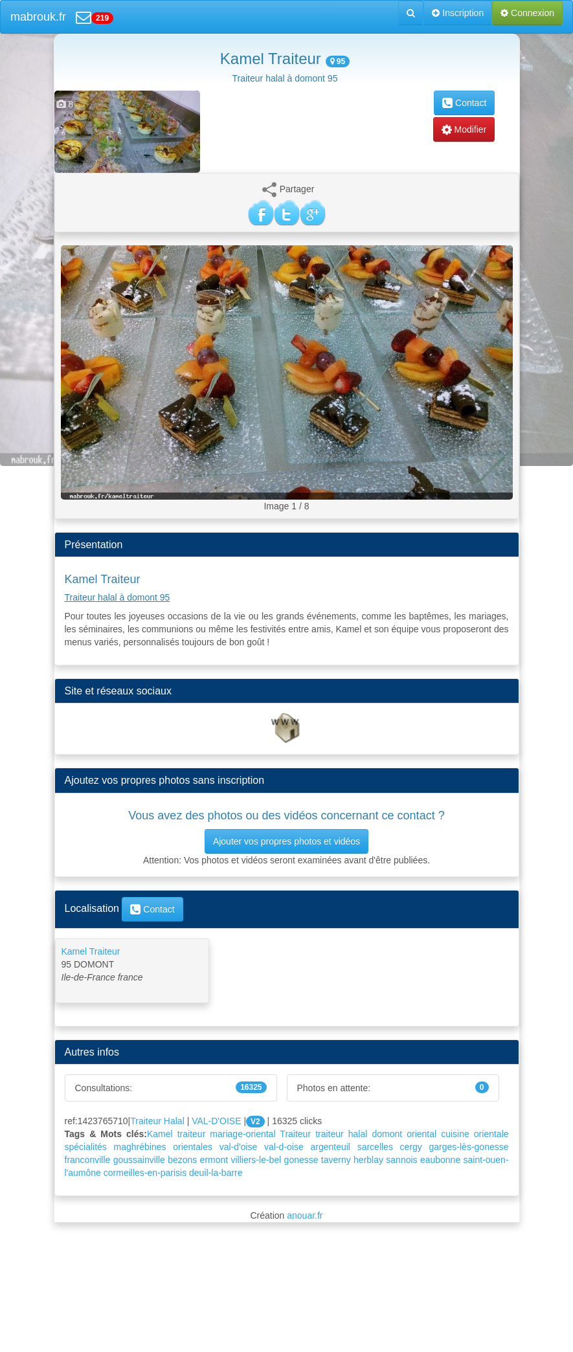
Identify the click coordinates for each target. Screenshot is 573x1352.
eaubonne (440, 1160)
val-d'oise (238, 1147)
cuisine (455, 1134)
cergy (411, 1147)
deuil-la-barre (215, 1173)
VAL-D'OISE (216, 1121)
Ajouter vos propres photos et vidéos (286, 841)
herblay (368, 1160)
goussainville (139, 1160)
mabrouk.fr (38, 16)
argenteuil (330, 1147)
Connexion (527, 13)
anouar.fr (304, 1215)
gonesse (301, 1160)
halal (358, 1134)
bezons (182, 1160)
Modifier (464, 129)
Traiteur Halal (157, 1121)
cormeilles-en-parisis (145, 1173)
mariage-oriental (242, 1134)
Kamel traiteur (176, 1134)
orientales (192, 1147)
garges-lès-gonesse (469, 1147)
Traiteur (295, 1134)
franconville (88, 1160)
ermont (214, 1160)
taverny (336, 1160)
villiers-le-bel (255, 1160)
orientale (491, 1134)
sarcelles (375, 1147)
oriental (421, 1134)
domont (387, 1134)
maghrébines (140, 1147)
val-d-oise (284, 1147)
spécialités (86, 1147)
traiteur (329, 1134)
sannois (401, 1160)
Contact (464, 103)
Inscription (458, 13)
